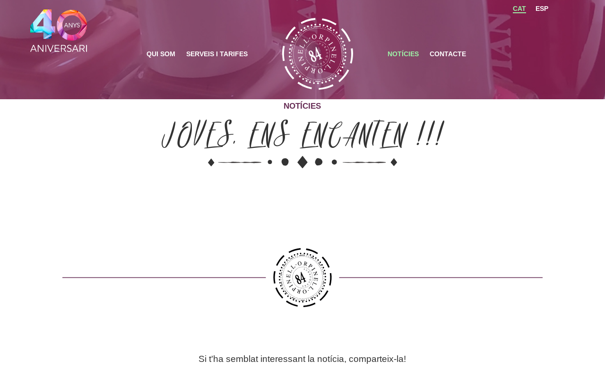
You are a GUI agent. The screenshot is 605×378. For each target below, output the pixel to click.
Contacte (448, 54)
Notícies (403, 54)
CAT (519, 8)
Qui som (161, 54)
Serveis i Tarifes (217, 54)
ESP (542, 8)
